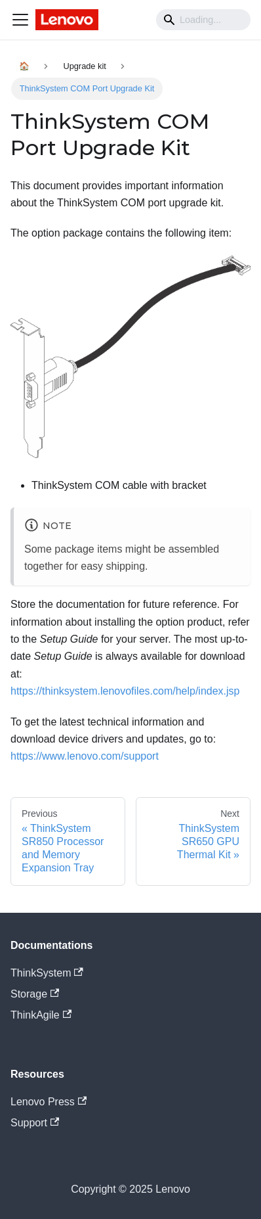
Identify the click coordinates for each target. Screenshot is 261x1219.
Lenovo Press (48, 1101)
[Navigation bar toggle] (20, 20)
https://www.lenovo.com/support (84, 756)
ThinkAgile (40, 1015)
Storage (34, 994)
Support (34, 1122)
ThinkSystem (46, 972)
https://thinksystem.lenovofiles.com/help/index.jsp (125, 691)
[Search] (203, 19)
